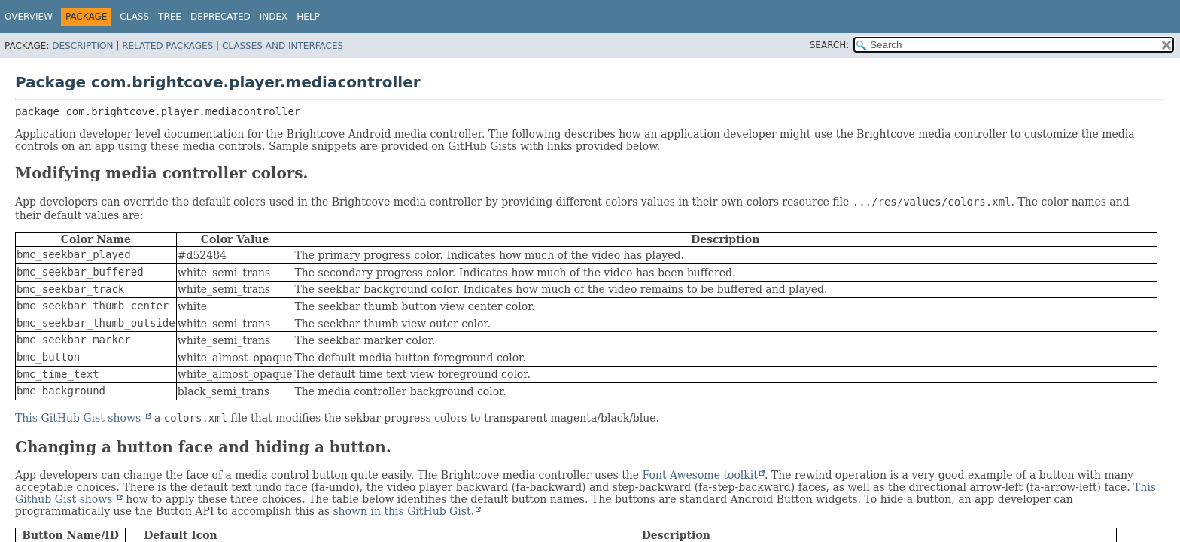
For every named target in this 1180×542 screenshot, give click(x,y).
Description (82, 46)
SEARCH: (830, 45)
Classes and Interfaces (282, 46)
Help (308, 16)
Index (274, 16)
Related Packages (167, 46)
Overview (29, 16)
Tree (169, 16)
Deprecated (220, 16)
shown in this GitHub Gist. (403, 511)
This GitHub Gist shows (79, 418)
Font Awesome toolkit (700, 475)
